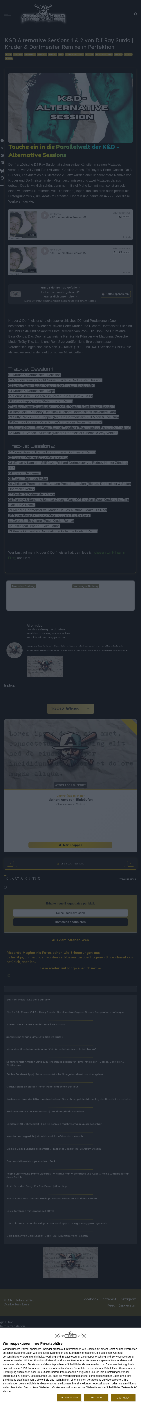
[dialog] (70, 1367)
